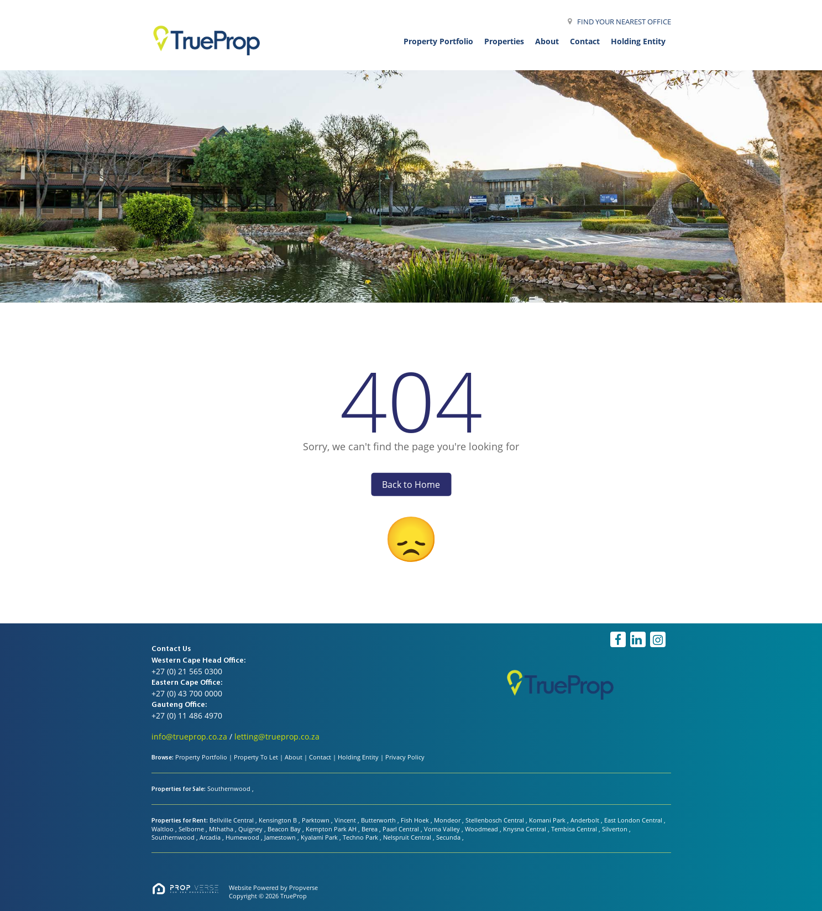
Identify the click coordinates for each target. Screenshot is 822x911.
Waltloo (163, 829)
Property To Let (256, 757)
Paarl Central (402, 829)
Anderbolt (585, 820)
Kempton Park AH (332, 829)
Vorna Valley (443, 829)
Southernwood (229, 788)
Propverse (303, 887)
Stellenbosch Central (495, 820)
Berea (370, 829)
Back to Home (411, 484)
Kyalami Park (320, 837)
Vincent (346, 820)
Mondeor (448, 820)
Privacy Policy (405, 757)
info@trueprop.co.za (189, 736)
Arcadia (211, 837)
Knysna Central (525, 829)
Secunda (449, 837)
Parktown (316, 820)
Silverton (615, 829)
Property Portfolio (201, 757)
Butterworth (379, 820)
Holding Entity (358, 757)
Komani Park (548, 820)
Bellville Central (232, 820)
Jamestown (280, 837)
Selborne (192, 829)
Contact (320, 757)
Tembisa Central (575, 829)
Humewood (243, 837)
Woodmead (482, 829)
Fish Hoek (416, 820)
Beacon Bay (285, 829)
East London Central (634, 820)
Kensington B (279, 820)
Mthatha (222, 829)
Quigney (251, 829)
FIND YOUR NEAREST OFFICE (624, 22)
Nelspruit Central (408, 837)
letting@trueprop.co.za (277, 736)
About (293, 757)
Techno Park (361, 837)
